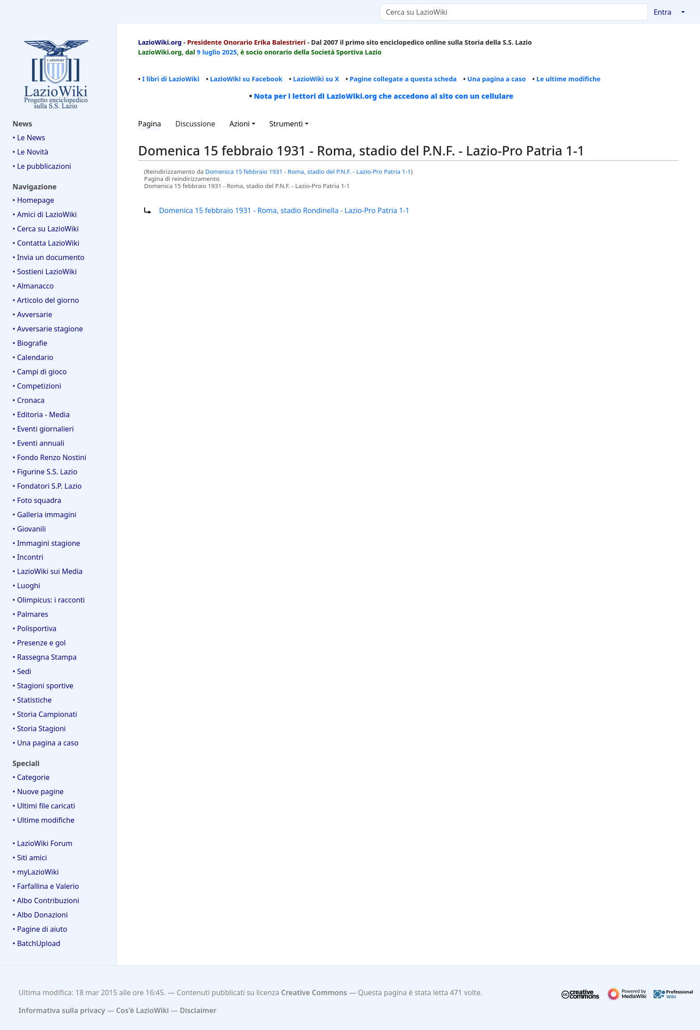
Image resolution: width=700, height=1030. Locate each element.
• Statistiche (32, 700)
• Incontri (27, 557)
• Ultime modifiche (43, 820)
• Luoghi (26, 585)
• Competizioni (36, 386)
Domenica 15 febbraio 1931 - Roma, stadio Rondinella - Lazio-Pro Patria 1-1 (284, 210)
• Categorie (31, 777)
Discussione (195, 124)
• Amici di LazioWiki (44, 214)
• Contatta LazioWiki (45, 243)
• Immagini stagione (46, 543)
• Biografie (29, 343)
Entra (662, 12)
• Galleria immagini (44, 514)
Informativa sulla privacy (62, 1010)
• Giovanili (29, 529)
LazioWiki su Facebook (246, 78)
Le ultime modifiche (569, 78)
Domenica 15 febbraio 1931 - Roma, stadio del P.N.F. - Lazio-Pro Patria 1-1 (308, 171)
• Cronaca (28, 400)
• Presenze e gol (39, 643)
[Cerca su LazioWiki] (514, 12)
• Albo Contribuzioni (45, 900)
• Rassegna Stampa (44, 657)
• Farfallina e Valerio (45, 886)
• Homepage (33, 200)
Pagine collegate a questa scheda (403, 78)
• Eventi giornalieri (43, 429)
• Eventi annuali (38, 443)
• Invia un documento (48, 257)
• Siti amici (29, 858)
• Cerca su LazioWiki (45, 229)
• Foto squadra (36, 500)
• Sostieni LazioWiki (44, 271)
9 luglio (209, 51)
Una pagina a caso (496, 78)
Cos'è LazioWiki (142, 1010)
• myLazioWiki (35, 872)
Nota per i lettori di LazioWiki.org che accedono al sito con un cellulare (383, 96)
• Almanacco (33, 286)
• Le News (28, 137)
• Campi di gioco (39, 372)
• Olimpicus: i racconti (48, 600)
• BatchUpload (36, 943)
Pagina (149, 124)
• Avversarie (32, 314)
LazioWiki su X (316, 78)
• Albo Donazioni (40, 915)
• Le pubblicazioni (41, 166)
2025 (229, 51)
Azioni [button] (239, 124)
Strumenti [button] (286, 124)
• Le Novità (30, 152)
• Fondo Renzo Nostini (49, 457)
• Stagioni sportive (42, 686)
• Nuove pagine (38, 791)
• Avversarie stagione (47, 329)
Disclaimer (198, 1010)
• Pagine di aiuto (39, 929)
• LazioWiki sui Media (47, 571)
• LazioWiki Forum (42, 843)
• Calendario (33, 357)
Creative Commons (314, 992)
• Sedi (21, 671)
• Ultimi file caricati (43, 806)
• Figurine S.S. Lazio (44, 472)
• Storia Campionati (44, 714)
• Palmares (30, 614)
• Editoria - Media (41, 414)
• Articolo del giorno (45, 300)
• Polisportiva (34, 628)
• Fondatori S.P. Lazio (47, 486)
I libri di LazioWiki (171, 78)
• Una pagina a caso (45, 743)
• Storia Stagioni (39, 728)
